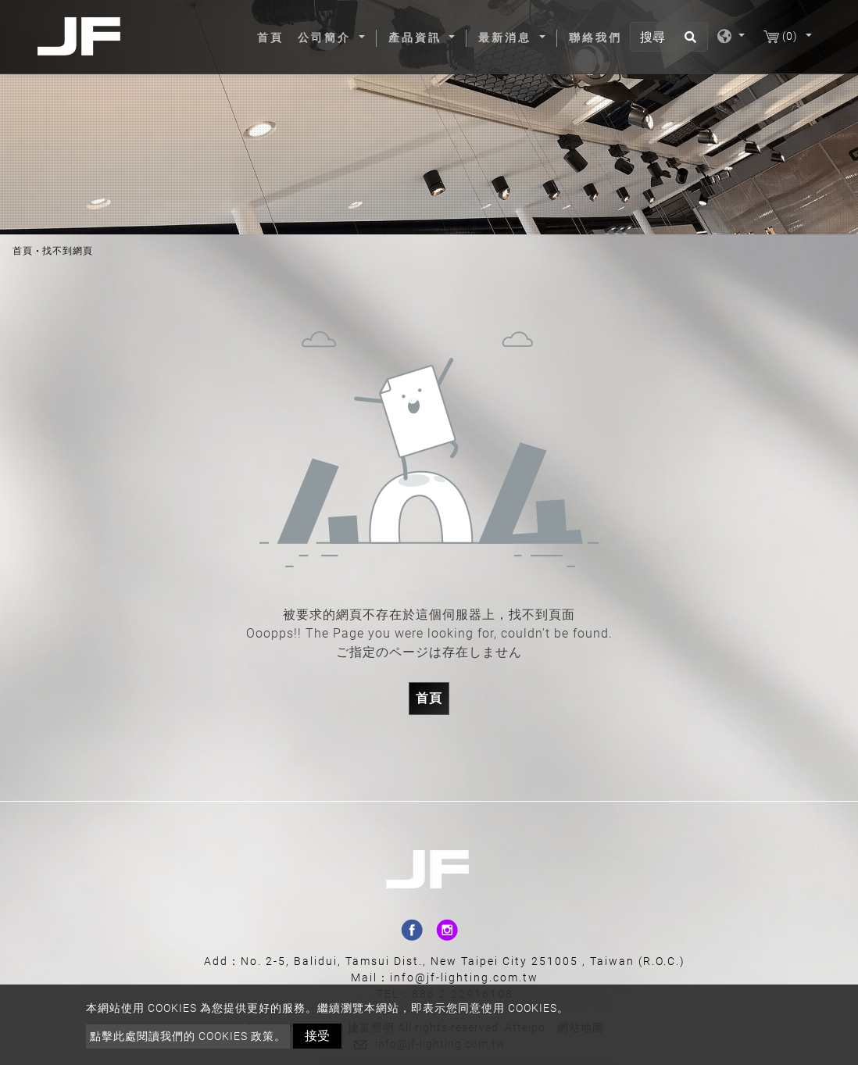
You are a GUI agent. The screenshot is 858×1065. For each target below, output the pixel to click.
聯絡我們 (595, 37)
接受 (317, 1035)
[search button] (688, 42)
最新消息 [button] (507, 37)
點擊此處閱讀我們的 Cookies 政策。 (188, 1036)
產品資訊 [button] (417, 37)
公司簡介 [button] (327, 37)
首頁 (273, 37)
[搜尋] (669, 37)
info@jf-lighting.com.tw (464, 977)
